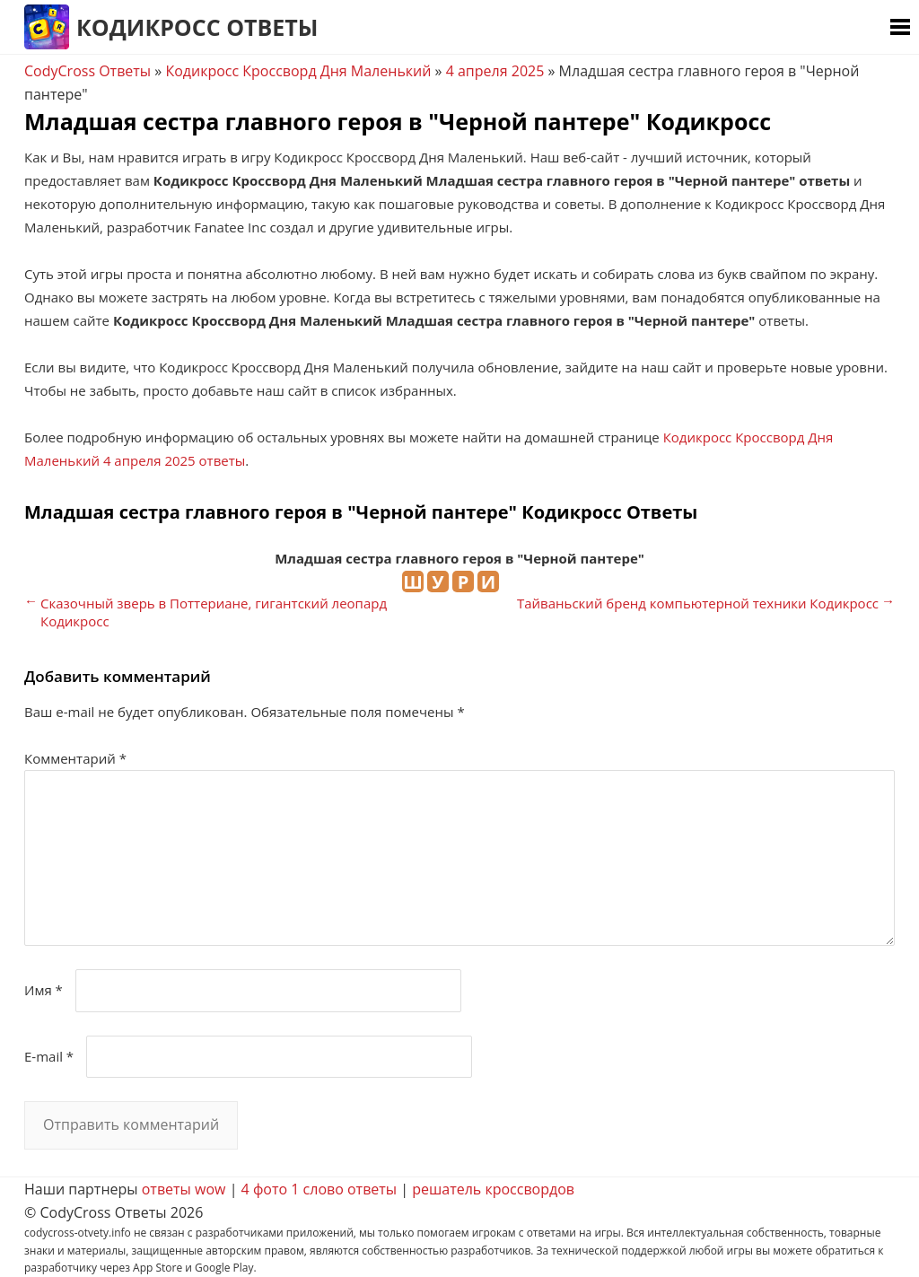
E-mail (49, 1056)
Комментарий (75, 758)
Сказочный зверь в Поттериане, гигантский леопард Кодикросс (213, 612)
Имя (43, 990)
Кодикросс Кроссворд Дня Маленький (298, 71)
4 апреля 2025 (495, 71)
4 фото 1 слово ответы (319, 1189)
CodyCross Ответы (87, 71)
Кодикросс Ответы (197, 27)
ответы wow (184, 1189)
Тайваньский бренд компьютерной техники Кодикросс (698, 603)
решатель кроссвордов (493, 1189)
